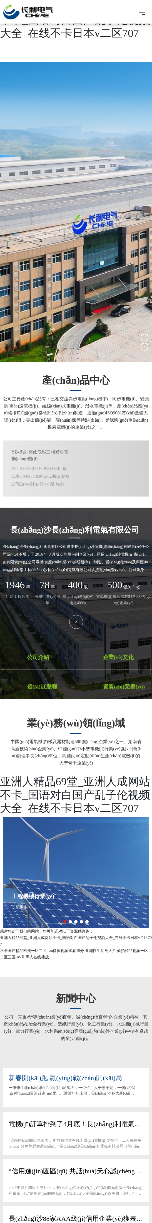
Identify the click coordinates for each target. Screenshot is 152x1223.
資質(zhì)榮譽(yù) (123, 686)
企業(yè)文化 (118, 657)
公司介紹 (37, 657)
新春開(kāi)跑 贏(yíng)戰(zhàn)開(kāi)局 (65, 1077)
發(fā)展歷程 (41, 686)
